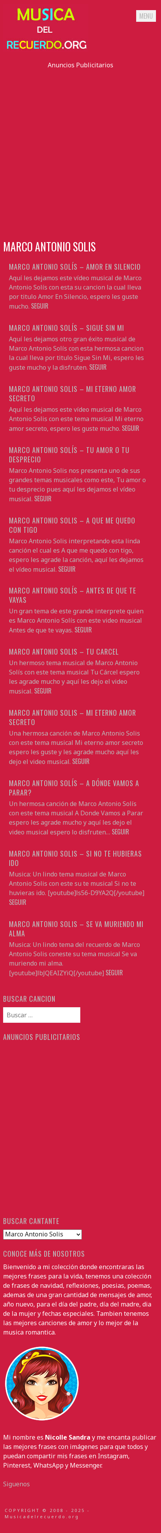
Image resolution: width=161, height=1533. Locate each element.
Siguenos (16, 1484)
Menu (146, 16)
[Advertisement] (80, 150)
